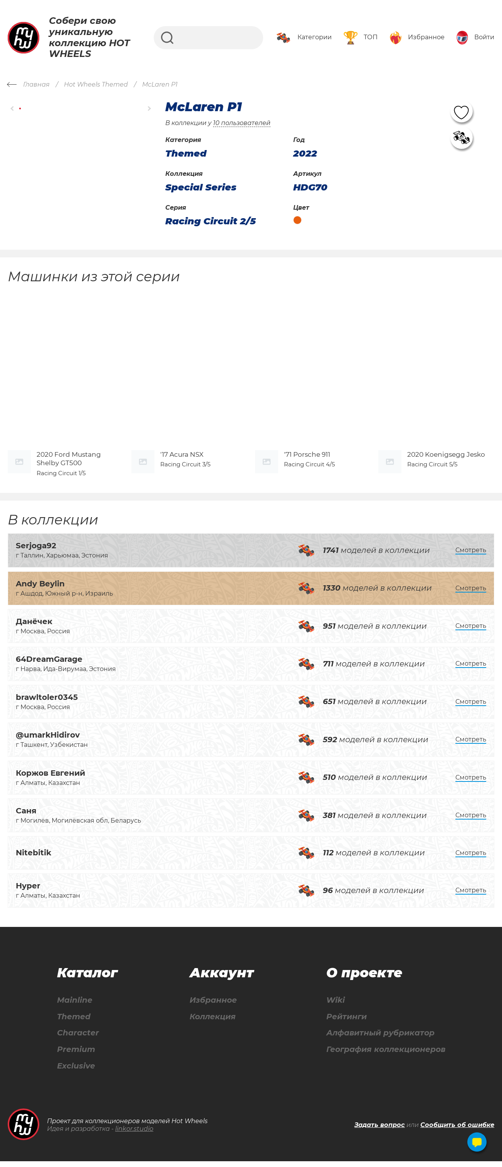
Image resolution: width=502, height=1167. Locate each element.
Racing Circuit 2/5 (210, 221)
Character (78, 1038)
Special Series (201, 187)
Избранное (213, 1005)
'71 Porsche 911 (307, 460)
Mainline (74, 1005)
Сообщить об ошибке (457, 1131)
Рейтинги (346, 1022)
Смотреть (470, 555)
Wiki (335, 1005)
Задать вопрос (379, 1131)
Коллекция (213, 1022)
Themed (74, 1022)
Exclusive (76, 1071)
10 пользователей (241, 123)
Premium (76, 1055)
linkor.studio (134, 1135)
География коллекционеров (385, 1055)
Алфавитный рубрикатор (380, 1038)
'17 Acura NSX (181, 460)
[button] (12, 108)
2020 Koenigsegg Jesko (446, 460)
